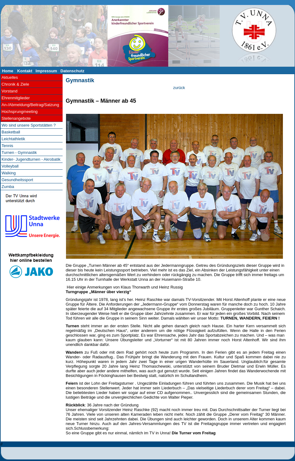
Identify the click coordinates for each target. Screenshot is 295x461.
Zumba (8, 186)
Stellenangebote (16, 118)
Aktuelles (10, 77)
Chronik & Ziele (15, 84)
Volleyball (10, 166)
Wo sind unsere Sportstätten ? (29, 125)
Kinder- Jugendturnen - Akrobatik (31, 159)
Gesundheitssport (17, 179)
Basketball (11, 132)
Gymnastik (80, 80)
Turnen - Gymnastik (19, 152)
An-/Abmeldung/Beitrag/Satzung (30, 104)
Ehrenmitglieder (16, 98)
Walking (9, 173)
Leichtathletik (13, 139)
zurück (179, 87)
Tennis (7, 145)
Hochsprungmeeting (19, 111)
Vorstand (9, 91)
